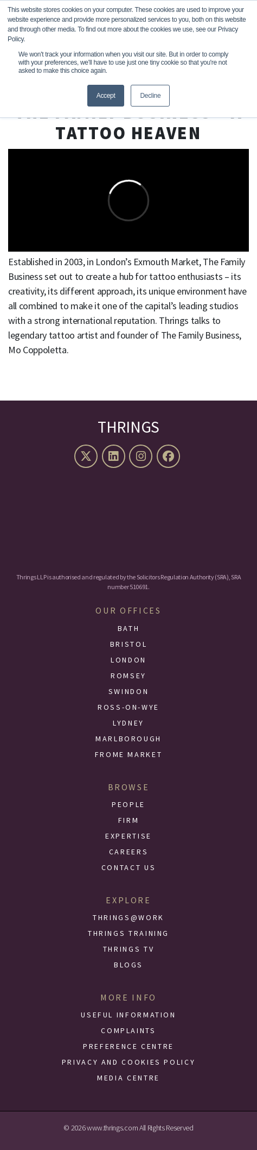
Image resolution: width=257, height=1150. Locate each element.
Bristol (128, 644)
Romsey (128, 675)
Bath (129, 628)
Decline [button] (150, 95)
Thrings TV (128, 949)
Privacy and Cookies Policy (129, 1062)
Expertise (128, 836)
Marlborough (128, 738)
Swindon (128, 691)
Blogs (128, 965)
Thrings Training (128, 933)
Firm (128, 820)
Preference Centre (128, 1046)
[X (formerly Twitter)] (87, 456)
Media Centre (128, 1078)
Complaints (128, 1030)
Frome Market (129, 754)
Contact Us (128, 867)
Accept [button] (106, 95)
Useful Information (128, 1015)
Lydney (128, 723)
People (128, 804)
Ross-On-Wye (128, 707)
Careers (128, 852)
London (128, 660)
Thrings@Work (128, 917)
